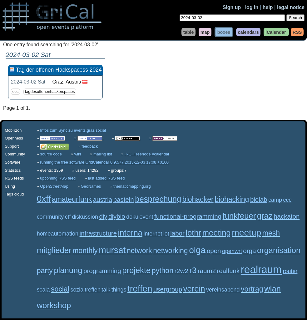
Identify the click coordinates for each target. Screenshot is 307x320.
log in (252, 7)
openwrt (232, 251)
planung (68, 270)
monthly (85, 250)
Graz (57, 81)
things (118, 290)
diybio (116, 216)
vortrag (252, 289)
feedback (90, 146)
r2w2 (181, 270)
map (205, 31)
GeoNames (91, 186)
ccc (15, 91)
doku (132, 217)
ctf (68, 217)
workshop (54, 305)
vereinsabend (223, 290)
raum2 (207, 270)
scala (43, 290)
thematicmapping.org (132, 186)
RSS (297, 31)
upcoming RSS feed (58, 178)
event (146, 217)
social (60, 289)
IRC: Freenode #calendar (147, 154)
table (188, 31)
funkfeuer (239, 215)
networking (170, 250)
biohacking (232, 199)
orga (249, 250)
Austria (73, 81)
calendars (248, 31)
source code (51, 154)
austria (102, 199)
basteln (123, 199)
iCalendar (275, 31)
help (268, 7)
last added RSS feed (106, 178)
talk (106, 290)
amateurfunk (72, 199)
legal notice (291, 7)
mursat (112, 250)
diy (103, 216)
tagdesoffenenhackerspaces (50, 91)
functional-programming (187, 216)
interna (130, 232)
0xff (44, 199)
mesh (271, 233)
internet (152, 234)
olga (197, 250)
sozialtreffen (85, 290)
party (45, 271)
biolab (258, 199)
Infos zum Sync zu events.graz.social (73, 130)
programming (102, 270)
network (139, 250)
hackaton (287, 216)
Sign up (232, 7)
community (50, 217)
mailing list (102, 154)
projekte (136, 270)
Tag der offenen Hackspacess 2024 (59, 70)
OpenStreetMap (54, 186)
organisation (278, 250)
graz (265, 215)
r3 (192, 270)
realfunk (228, 270)
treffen (139, 288)
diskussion (85, 217)
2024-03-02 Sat (28, 81)
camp (275, 200)
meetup (246, 232)
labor (177, 233)
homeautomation (57, 234)
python (162, 271)
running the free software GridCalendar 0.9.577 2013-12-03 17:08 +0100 (104, 162)
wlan (272, 288)
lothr (193, 232)
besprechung (158, 199)
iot (166, 234)
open (214, 250)
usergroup (167, 289)
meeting (216, 232)
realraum (261, 269)
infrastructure (98, 233)
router (290, 271)
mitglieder (54, 250)
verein (194, 288)
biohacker (198, 199)
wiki (77, 154)
